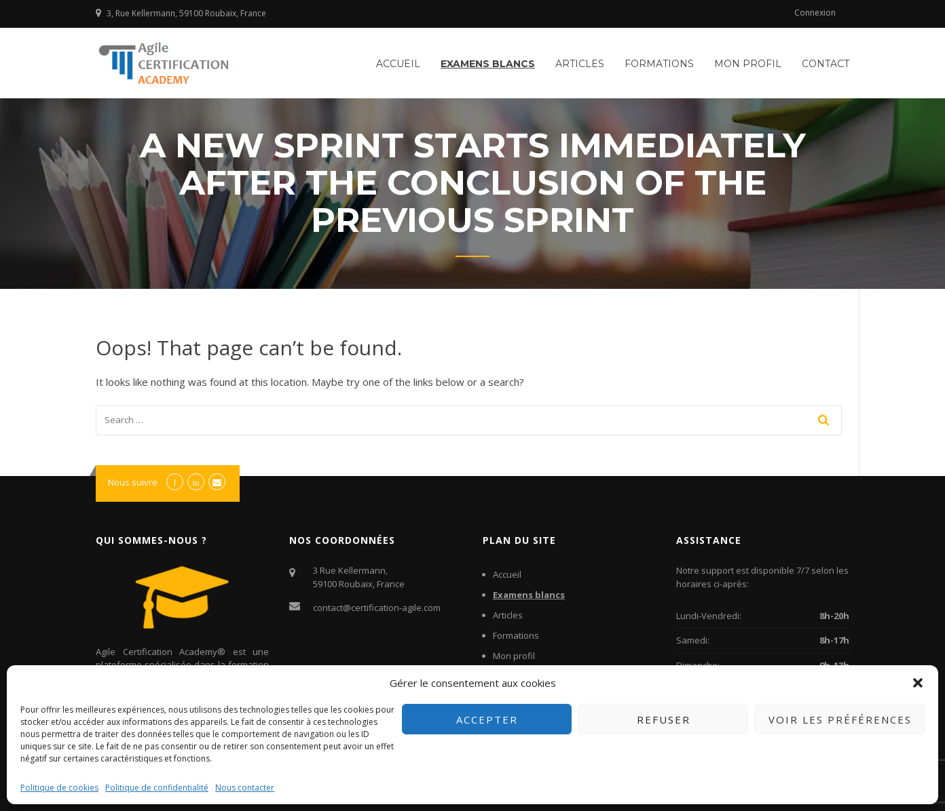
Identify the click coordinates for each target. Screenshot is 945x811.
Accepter (487, 719)
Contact (825, 64)
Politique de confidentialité (156, 787)
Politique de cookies (59, 787)
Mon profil (747, 64)
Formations (659, 64)
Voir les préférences (840, 719)
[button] (918, 683)
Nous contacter (244, 787)
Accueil (398, 64)
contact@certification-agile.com (377, 607)
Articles (579, 64)
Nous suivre (133, 482)
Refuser (663, 719)
